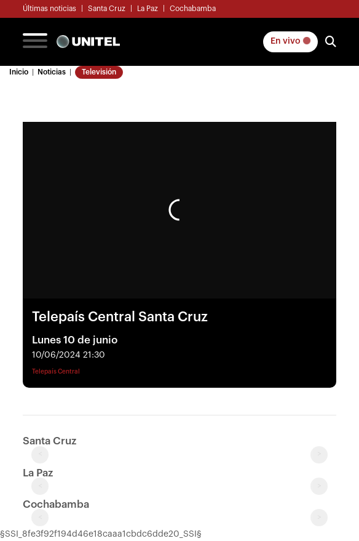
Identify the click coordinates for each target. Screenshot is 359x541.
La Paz (147, 8)
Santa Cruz (106, 8)
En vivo (290, 41)
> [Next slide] (319, 454)
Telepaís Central (56, 372)
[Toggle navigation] (35, 42)
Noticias (51, 72)
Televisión (99, 72)
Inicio (18, 72)
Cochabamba (193, 8)
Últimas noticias (49, 8)
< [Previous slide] (40, 454)
